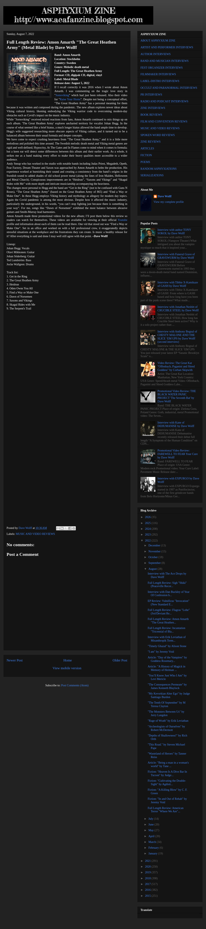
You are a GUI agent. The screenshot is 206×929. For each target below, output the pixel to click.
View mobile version (67, 668)
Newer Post (15, 660)
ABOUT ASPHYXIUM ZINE (157, 40)
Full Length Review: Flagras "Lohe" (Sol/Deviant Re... (169, 611)
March (152, 842)
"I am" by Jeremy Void (161, 651)
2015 (148, 895)
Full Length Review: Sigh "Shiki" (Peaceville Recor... (167, 584)
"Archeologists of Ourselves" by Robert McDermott (166, 728)
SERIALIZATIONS (152, 175)
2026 (148, 517)
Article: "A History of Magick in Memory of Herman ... (166, 668)
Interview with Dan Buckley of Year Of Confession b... (169, 593)
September (154, 562)
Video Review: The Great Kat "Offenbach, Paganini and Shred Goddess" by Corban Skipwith (176, 366)
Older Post (120, 660)
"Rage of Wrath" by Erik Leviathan (168, 720)
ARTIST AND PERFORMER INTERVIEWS (166, 47)
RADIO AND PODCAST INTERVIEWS (164, 101)
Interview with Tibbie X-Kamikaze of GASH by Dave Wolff (178, 284)
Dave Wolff (165, 196)
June (151, 824)
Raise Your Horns (70, 99)
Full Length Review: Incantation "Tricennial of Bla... (166, 630)
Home (67, 660)
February (153, 847)
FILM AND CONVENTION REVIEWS (163, 121)
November (154, 551)
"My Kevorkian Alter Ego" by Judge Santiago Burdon (169, 695)
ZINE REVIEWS (150, 141)
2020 (148, 866)
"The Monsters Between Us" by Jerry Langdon (166, 713)
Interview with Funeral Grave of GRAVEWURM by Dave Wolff (176, 256)
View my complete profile (169, 201)
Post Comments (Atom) (75, 685)
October (153, 557)
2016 (148, 889)
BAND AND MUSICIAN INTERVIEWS (164, 60)
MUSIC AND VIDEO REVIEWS (35, 533)
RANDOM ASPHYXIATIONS (158, 168)
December (154, 545)
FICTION (146, 155)
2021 (148, 860)
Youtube (122, 220)
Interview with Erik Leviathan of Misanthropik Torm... (167, 639)
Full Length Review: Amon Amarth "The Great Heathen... (168, 620)
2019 (148, 872)
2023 (148, 534)
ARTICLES (147, 148)
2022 (148, 540)
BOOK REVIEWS (151, 114)
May (151, 830)
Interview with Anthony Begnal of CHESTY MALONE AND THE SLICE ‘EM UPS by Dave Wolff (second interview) (177, 336)
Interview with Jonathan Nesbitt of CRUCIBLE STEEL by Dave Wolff (178, 308)
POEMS (145, 162)
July (151, 818)
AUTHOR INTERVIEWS (155, 54)
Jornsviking (62, 95)
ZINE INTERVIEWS (152, 108)
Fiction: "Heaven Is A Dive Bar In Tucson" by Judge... (167, 773)
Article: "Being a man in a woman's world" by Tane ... (168, 764)
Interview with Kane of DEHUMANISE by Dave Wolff (176, 424)
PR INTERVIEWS (151, 94)
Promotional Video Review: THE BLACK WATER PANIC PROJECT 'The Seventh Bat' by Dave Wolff (177, 396)
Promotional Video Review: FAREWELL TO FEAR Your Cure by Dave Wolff (178, 454)
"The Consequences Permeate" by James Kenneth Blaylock (167, 686)
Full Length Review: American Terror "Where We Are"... (166, 810)
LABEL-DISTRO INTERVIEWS (159, 81)
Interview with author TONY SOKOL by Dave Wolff (174, 231)
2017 (148, 884)
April (151, 836)
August (152, 568)
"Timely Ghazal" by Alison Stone (167, 646)
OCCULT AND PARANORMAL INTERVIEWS (168, 87)
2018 (148, 878)
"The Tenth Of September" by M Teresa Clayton (166, 704)
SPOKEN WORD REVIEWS (157, 135)
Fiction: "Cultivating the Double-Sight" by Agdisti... (167, 782)
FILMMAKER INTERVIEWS (158, 74)
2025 (148, 523)
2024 (148, 528)
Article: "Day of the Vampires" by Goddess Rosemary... (167, 659)
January (153, 853)
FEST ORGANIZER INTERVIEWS (161, 67)
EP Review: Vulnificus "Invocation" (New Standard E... (168, 602)
